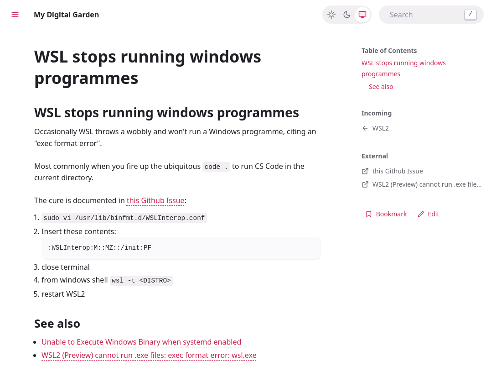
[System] (362, 14)
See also (381, 86)
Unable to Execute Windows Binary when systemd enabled (141, 342)
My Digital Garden (66, 15)
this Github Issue (156, 200)
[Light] (331, 14)
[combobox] (431, 14)
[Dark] (347, 14)
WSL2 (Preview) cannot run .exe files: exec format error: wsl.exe (149, 355)
